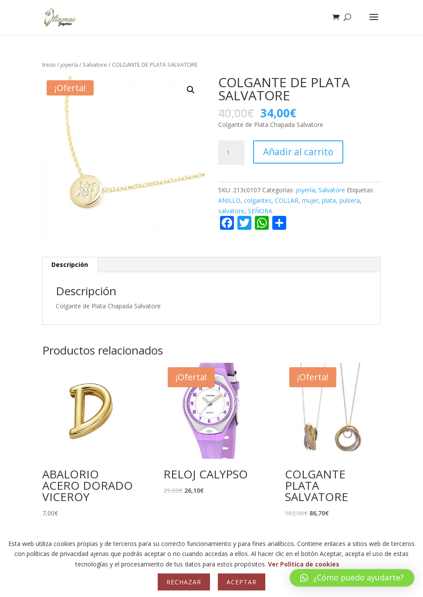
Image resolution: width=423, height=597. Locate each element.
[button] (191, 90)
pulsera (349, 200)
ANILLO (229, 200)
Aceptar (242, 582)
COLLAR (286, 200)
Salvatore (95, 64)
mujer (310, 200)
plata (329, 200)
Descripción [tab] (69, 264)
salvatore (231, 211)
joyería (69, 64)
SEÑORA (260, 211)
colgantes (257, 200)
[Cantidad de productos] (231, 152)
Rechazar (183, 582)
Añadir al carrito (298, 152)
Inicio (49, 64)
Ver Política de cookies (303, 564)
